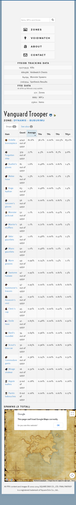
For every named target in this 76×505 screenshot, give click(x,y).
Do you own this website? (28, 425)
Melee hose (9, 177)
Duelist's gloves (11, 165)
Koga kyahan (9, 189)
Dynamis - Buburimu (29, 120)
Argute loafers (10, 382)
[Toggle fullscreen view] (72, 413)
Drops (11, 126)
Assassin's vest (10, 300)
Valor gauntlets (9, 238)
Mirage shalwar (10, 370)
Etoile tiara (9, 322)
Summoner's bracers (11, 288)
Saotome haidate (11, 274)
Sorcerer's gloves (10, 203)
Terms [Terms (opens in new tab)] (74, 480)
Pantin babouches (10, 394)
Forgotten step (9, 155)
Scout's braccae (10, 346)
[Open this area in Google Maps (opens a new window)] (9, 480)
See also (27, 126)
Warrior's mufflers (11, 226)
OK (58, 425)
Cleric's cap (10, 310)
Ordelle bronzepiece (11, 141)
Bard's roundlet (10, 334)
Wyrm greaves (9, 262)
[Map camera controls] (72, 475)
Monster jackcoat (10, 213)
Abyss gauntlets (9, 250)
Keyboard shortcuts (40, 480)
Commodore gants (11, 360)
